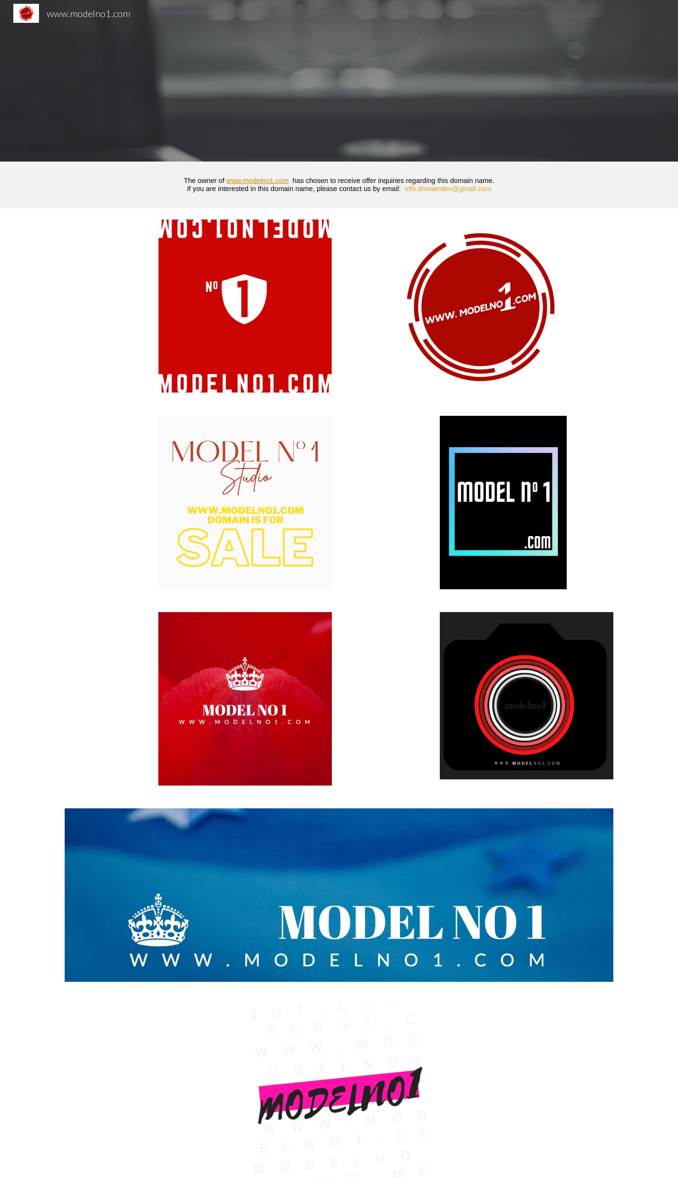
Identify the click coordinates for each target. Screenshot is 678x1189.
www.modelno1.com (257, 180)
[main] (339, 185)
